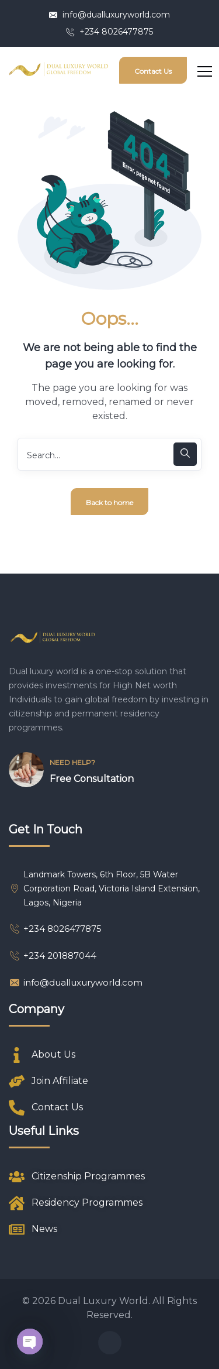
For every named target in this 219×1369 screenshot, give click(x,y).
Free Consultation (92, 778)
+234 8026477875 (109, 31)
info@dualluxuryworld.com (109, 14)
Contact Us (153, 71)
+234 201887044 (52, 955)
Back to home (109, 502)
